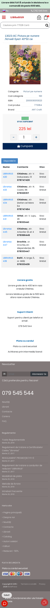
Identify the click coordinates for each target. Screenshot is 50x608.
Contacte (7, 411)
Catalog (7, 536)
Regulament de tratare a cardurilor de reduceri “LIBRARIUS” (22, 467)
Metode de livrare (11, 483)
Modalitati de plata (12, 476)
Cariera (6, 416)
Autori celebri (9, 541)
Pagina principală (12, 512)
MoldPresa (12, 586)
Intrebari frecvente (12, 491)
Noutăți (6, 402)
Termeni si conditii (28, 584)
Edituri (6, 546)
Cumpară (25, 146)
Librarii (5, 406)
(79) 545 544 (39, 10)
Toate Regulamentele (13, 439)
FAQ (4, 421)
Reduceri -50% (10, 551)
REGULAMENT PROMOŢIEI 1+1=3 (18, 458)
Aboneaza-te (39, 374)
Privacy (42, 584)
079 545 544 (18, 393)
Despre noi (8, 517)
